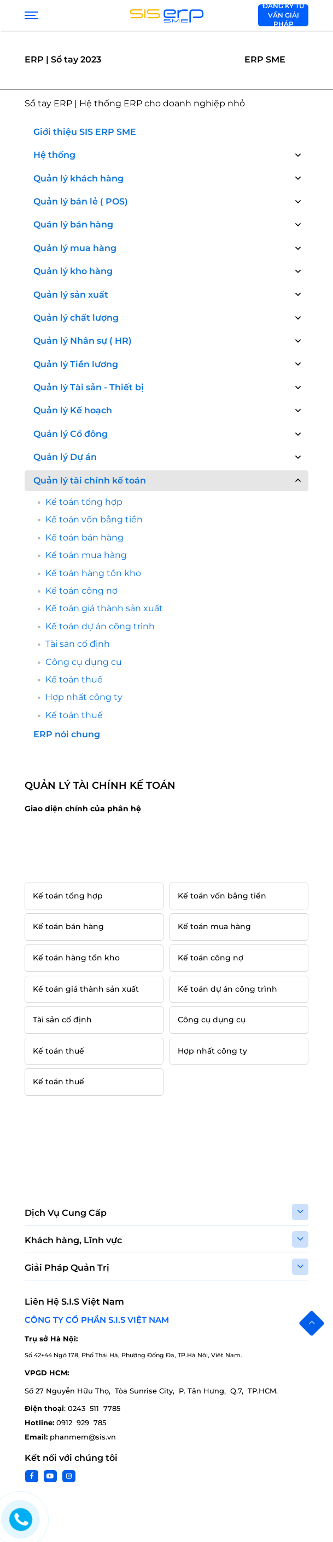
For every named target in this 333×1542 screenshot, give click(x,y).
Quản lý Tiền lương (75, 364)
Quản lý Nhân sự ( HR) (82, 340)
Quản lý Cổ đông (70, 434)
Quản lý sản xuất (70, 294)
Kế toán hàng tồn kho (93, 573)
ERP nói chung (66, 734)
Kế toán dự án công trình (100, 626)
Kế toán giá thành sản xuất (104, 608)
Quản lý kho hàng (73, 271)
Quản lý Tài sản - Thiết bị (88, 387)
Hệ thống (54, 155)
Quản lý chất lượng (76, 317)
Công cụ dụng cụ (83, 662)
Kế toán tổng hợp (83, 502)
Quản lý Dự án (65, 457)
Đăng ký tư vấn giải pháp (283, 15)
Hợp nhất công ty (83, 697)
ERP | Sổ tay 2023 (63, 59)
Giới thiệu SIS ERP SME (84, 132)
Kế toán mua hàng (86, 555)
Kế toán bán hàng (84, 537)
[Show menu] (30, 15)
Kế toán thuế (74, 679)
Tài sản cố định (77, 644)
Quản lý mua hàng (74, 248)
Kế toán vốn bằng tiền (94, 519)
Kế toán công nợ (81, 590)
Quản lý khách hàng (78, 178)
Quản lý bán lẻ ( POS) (80, 201)
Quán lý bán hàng (73, 224)
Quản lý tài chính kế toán (89, 480)
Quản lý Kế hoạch (72, 410)
